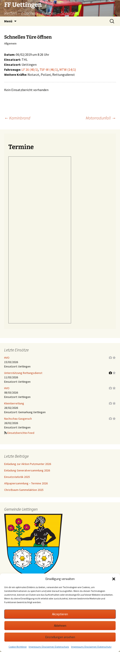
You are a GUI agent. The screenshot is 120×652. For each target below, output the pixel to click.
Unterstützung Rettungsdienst (23, 373)
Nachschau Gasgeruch (18, 418)
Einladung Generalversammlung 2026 (27, 470)
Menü (8, 21)
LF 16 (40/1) (30, 69)
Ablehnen (60, 626)
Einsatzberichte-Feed (20, 433)
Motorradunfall (101, 117)
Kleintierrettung (14, 403)
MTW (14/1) (67, 69)
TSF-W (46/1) (49, 69)
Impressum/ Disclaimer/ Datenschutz (49, 646)
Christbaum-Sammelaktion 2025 (23, 490)
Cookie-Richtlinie (18, 646)
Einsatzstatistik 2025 (17, 477)
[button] (114, 579)
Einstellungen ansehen (60, 637)
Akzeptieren (60, 614)
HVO (6, 358)
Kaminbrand (17, 117)
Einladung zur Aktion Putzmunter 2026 (27, 464)
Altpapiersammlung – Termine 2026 (26, 483)
